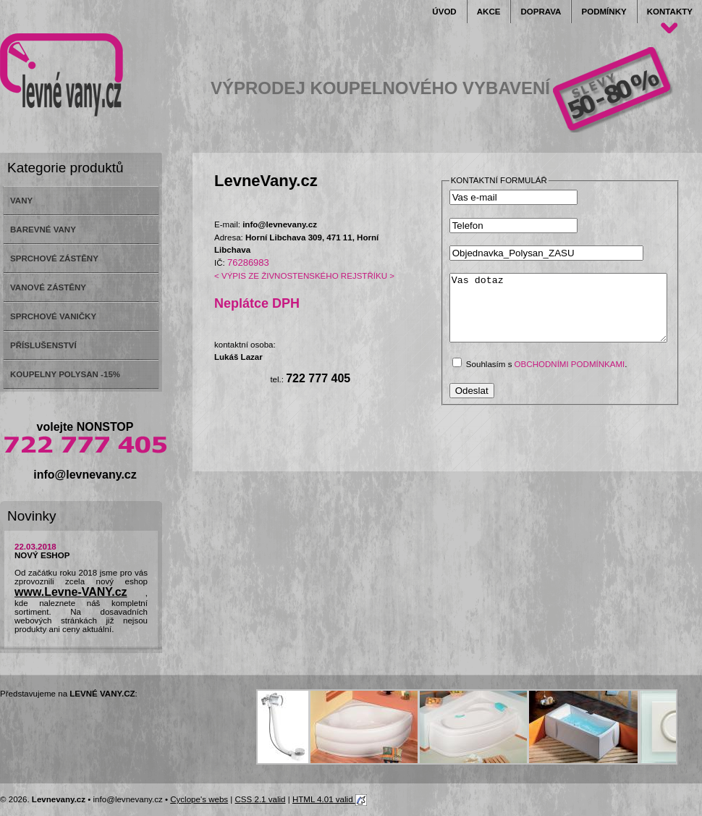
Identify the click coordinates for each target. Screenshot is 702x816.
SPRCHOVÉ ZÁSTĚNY (54, 258)
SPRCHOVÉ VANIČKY (53, 316)
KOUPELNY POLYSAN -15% (65, 374)
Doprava (540, 11)
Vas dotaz (571, 314)
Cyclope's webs (199, 799)
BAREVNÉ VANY (43, 229)
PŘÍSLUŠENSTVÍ (43, 345)
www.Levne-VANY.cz (70, 592)
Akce (489, 11)
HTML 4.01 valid (329, 799)
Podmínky (603, 11)
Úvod (444, 11)
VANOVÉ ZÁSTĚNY (48, 287)
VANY (21, 200)
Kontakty (670, 11)
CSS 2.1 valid (260, 799)
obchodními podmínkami (570, 377)
